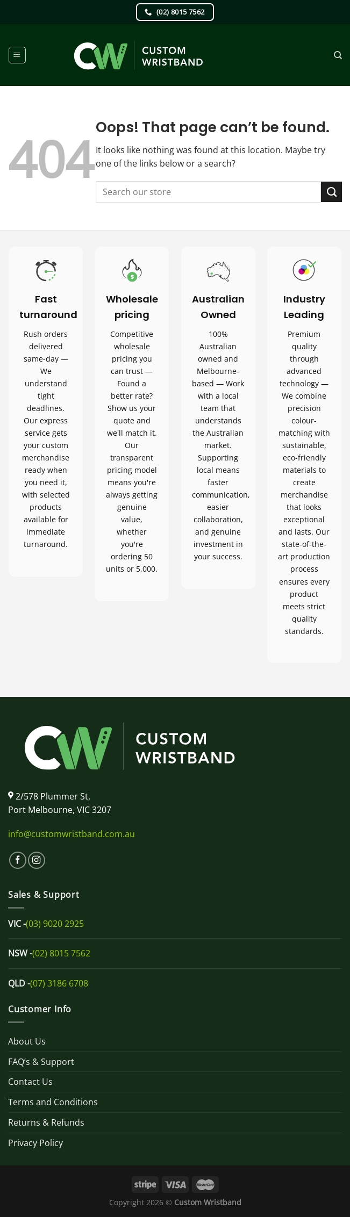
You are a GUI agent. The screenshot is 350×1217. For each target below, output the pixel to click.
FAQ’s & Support (41, 1062)
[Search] (338, 55)
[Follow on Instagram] (36, 860)
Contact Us (30, 1082)
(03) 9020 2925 (55, 924)
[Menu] (17, 55)
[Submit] (331, 192)
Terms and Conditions (53, 1102)
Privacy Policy (35, 1143)
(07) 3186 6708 (59, 983)
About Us (27, 1041)
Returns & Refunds (46, 1122)
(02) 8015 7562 (61, 953)
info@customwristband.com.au (71, 834)
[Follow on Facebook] (17, 860)
